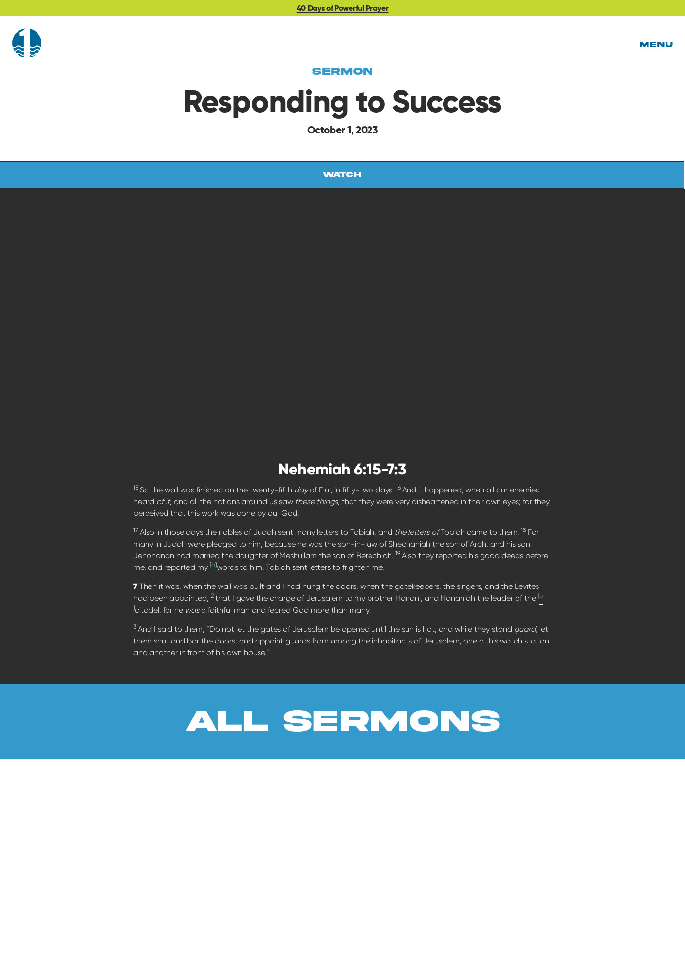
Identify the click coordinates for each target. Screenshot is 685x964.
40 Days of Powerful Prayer (343, 8)
